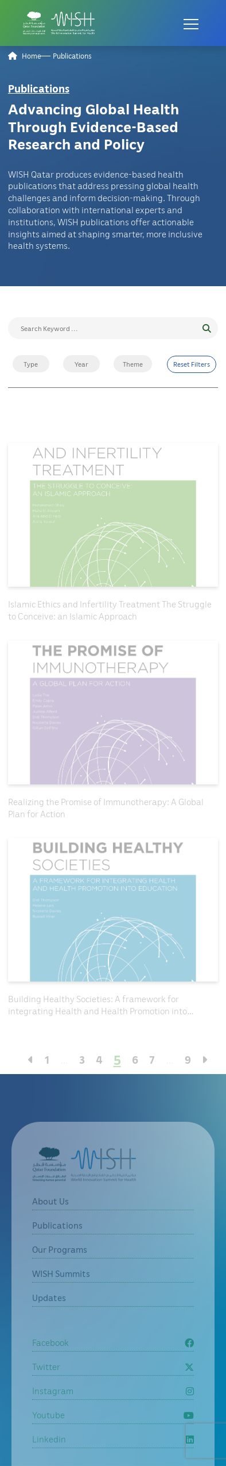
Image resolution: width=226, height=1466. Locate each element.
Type (31, 364)
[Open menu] (191, 23)
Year (81, 364)
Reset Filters (191, 364)
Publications (72, 55)
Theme (133, 364)
